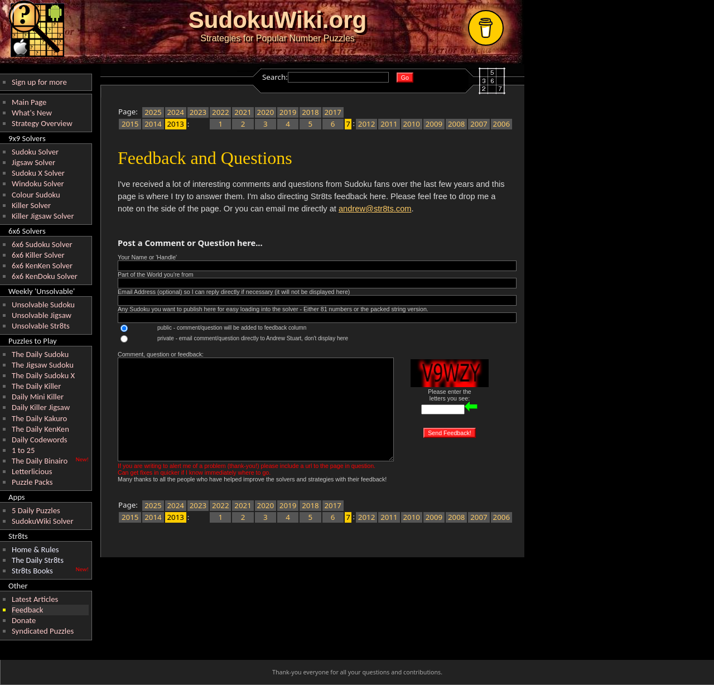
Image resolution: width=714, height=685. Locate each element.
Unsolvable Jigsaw (41, 315)
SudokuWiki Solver (43, 521)
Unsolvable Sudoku (43, 305)
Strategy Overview (42, 123)
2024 (175, 112)
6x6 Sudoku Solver (42, 244)
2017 (332, 112)
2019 (288, 112)
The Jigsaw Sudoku (43, 365)
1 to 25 (23, 450)
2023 (198, 112)
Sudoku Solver (35, 152)
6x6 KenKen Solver (42, 266)
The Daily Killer (36, 386)
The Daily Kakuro (39, 418)
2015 (130, 124)
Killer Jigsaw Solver (43, 216)
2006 (501, 124)
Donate (24, 620)
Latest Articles (35, 599)
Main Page (29, 102)
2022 (220, 112)
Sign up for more (39, 82)
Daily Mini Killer (38, 397)
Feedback (27, 610)
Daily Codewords (39, 440)
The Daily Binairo (39, 461)
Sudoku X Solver (38, 173)
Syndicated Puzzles (43, 631)
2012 (366, 124)
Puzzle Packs (32, 482)
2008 (456, 124)
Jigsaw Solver (33, 162)
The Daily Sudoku (40, 354)
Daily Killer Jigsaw (41, 407)
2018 (310, 112)
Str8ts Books (32, 571)
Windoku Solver (38, 184)
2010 (411, 124)
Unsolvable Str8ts (41, 326)
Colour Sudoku (36, 195)
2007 (479, 124)
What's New (32, 113)
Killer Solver (31, 205)
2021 (243, 112)
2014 (153, 124)
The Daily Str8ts (38, 560)
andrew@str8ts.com (375, 208)
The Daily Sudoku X (43, 375)
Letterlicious (32, 471)
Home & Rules (35, 549)
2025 (153, 112)
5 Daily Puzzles (36, 510)
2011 (389, 124)
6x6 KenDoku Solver (45, 276)
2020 (265, 112)
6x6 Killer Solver (38, 255)
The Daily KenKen (40, 429)
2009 (434, 124)
